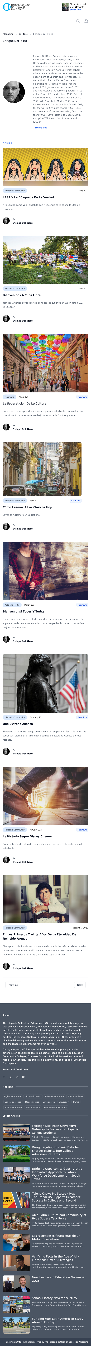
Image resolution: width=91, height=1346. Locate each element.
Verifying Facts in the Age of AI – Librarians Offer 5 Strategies (55, 1258)
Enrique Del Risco (22, 222)
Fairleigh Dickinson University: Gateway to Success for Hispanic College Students (55, 1129)
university (64, 1102)
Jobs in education (13, 1107)
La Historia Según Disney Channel (27, 836)
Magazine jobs (32, 1102)
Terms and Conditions (15, 1069)
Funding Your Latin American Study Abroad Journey (57, 1320)
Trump (76, 1102)
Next (80, 984)
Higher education (12, 1096)
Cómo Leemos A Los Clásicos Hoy (27, 507)
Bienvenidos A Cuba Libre (22, 295)
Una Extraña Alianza (18, 724)
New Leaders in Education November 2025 (59, 1278)
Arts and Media (12, 605)
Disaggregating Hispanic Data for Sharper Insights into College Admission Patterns (55, 1150)
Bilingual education (54, 1096)
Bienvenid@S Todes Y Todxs (23, 611)
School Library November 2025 (54, 1298)
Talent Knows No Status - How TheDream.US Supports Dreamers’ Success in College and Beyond (56, 1197)
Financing (9, 397)
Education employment (55, 1107)
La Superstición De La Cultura (24, 403)
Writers (23, 33)
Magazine (8, 33)
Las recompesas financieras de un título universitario (56, 1237)
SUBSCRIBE (76, 9)
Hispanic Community (15, 190)
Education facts (75, 1096)
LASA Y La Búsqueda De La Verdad (28, 197)
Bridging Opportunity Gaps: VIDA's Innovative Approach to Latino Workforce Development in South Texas (57, 1174)
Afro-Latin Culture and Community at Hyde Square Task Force (59, 1216)
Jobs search (49, 1102)
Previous (13, 984)
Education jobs (33, 1107)
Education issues (13, 1102)
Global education (33, 1096)
